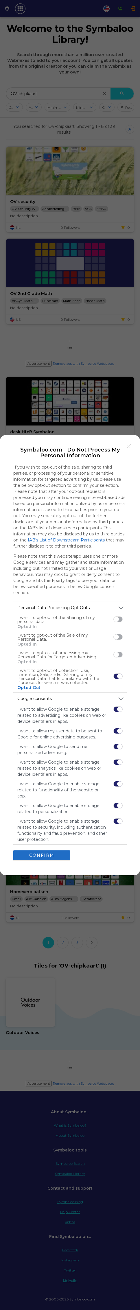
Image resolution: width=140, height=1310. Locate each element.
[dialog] (70, 655)
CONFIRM (41, 855)
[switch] (118, 619)
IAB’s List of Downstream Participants (66, 540)
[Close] (128, 446)
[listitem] (70, 608)
